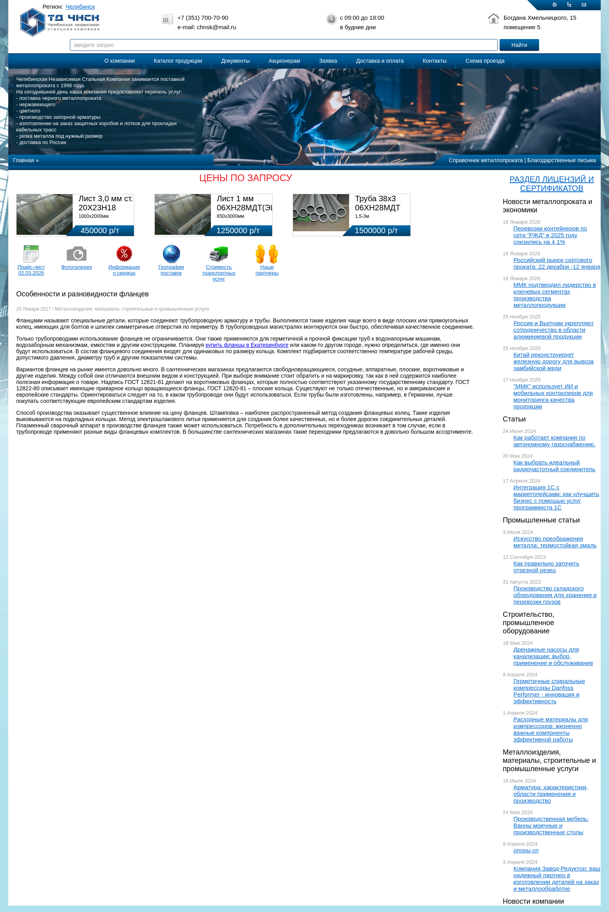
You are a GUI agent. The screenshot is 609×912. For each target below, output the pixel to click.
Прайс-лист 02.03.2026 (31, 270)
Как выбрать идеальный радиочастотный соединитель (554, 465)
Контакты (434, 61)
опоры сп (526, 850)
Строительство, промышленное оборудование (528, 622)
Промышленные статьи (541, 520)
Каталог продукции (178, 61)
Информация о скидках (124, 270)
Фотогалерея (76, 267)
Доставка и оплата (380, 61)
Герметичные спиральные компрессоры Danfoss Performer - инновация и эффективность (549, 691)
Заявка (328, 61)
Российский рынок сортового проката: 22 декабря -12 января (556, 263)
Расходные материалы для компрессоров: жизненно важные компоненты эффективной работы (550, 729)
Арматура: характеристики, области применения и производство (550, 794)
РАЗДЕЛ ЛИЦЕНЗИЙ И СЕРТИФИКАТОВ (551, 184)
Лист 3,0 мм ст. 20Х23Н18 (106, 203)
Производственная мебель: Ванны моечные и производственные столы (551, 825)
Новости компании (533, 901)
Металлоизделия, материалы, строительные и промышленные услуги (549, 760)
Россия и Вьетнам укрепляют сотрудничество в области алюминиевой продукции (553, 330)
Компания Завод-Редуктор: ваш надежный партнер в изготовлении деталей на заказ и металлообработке (556, 878)
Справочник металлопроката (486, 160)
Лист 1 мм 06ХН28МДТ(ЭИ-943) (256, 203)
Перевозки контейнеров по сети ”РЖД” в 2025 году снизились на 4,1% (550, 235)
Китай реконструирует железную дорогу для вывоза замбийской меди (553, 361)
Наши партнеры (267, 270)
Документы (235, 61)
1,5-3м (362, 216)
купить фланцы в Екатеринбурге (246, 345)
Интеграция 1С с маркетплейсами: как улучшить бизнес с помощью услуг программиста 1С (556, 497)
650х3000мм (230, 216)
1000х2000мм (94, 216)
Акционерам (284, 61)
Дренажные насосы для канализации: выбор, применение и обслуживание (553, 656)
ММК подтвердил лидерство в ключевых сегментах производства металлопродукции (554, 294)
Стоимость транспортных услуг (218, 273)
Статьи (514, 419)
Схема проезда (485, 61)
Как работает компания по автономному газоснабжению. (554, 441)
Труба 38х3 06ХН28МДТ (377, 203)
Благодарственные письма (561, 160)
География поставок (171, 270)
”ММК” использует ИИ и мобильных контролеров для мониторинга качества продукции (553, 396)
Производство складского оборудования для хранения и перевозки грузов (555, 595)
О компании (119, 61)
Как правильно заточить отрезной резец (546, 566)
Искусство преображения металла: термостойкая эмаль (555, 542)
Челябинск (80, 6)
